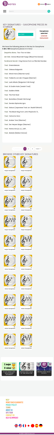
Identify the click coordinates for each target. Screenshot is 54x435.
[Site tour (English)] (16, 426)
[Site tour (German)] (41, 426)
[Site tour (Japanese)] (28, 426)
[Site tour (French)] (24, 426)
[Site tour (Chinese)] (32, 426)
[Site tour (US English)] (20, 426)
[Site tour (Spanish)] (37, 426)
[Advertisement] (27, 17)
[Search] (48, 11)
